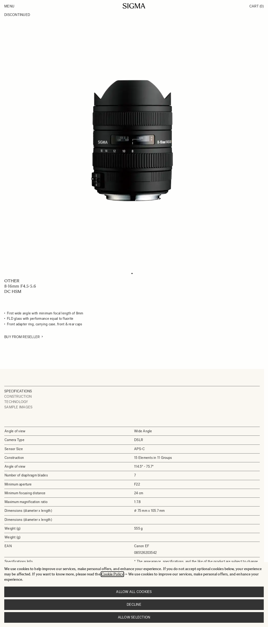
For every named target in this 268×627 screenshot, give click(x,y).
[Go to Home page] (134, 6)
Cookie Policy (112, 574)
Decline (134, 605)
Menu (9, 6)
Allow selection (134, 617)
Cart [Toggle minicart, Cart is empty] (256, 6)
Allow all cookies (134, 592)
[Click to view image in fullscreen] (132, 141)
